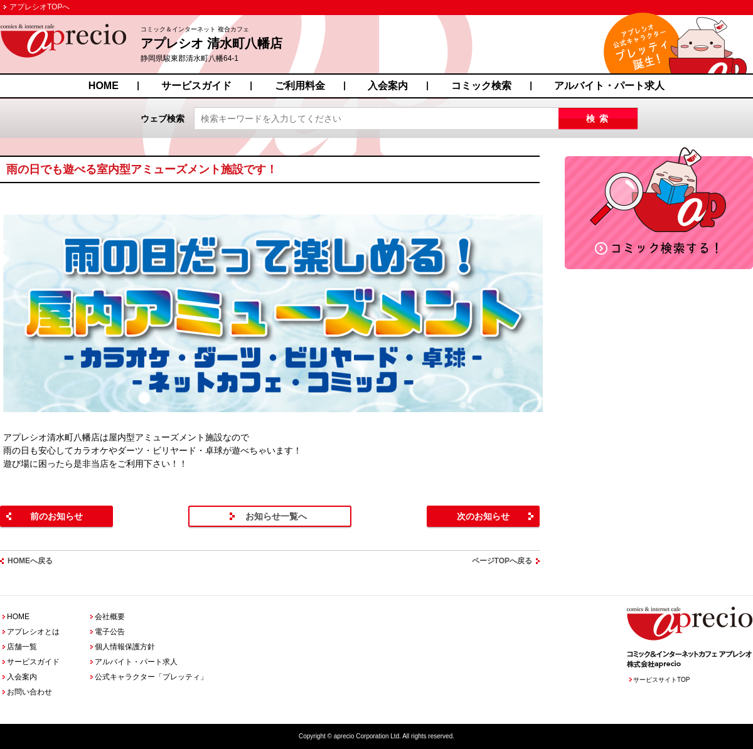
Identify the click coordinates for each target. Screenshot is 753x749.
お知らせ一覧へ (276, 516)
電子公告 (110, 631)
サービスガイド (196, 85)
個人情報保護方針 (125, 646)
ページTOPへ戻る (502, 560)
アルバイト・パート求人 (609, 85)
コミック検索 (481, 85)
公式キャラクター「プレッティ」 (151, 676)
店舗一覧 (22, 646)
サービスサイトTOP (661, 679)
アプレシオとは (33, 631)
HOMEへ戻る (30, 560)
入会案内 (388, 85)
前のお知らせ (56, 516)
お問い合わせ (29, 692)
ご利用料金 (300, 85)
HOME (103, 85)
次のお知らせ (483, 516)
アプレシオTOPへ (39, 7)
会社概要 (110, 616)
